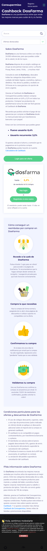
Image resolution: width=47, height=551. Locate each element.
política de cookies (13, 528)
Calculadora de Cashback (15, 151)
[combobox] (23, 41)
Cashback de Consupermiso (15, 508)
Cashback (7, 506)
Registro (31, 4)
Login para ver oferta (23, 159)
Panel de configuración (28, 532)
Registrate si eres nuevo (23, 199)
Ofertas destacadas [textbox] (11, 42)
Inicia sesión (32, 6)
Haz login (23, 190)
